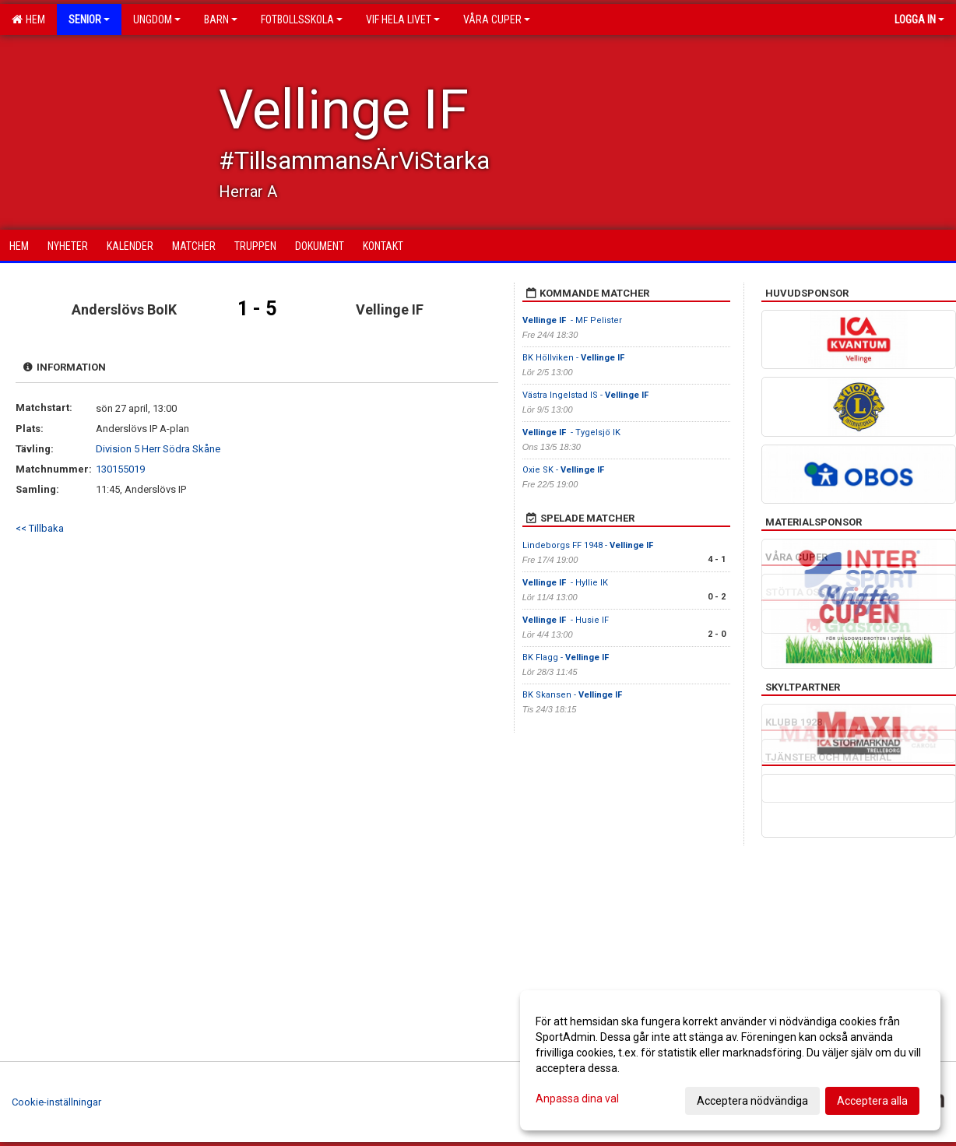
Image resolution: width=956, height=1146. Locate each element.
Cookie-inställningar (56, 1102)
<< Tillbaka (40, 528)
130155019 (120, 469)
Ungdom (157, 19)
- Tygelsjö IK (571, 432)
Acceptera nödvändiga (752, 1101)
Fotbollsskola (302, 19)
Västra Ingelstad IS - (586, 395)
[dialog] (730, 1060)
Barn (220, 19)
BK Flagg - (565, 657)
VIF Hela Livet (403, 19)
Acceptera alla (872, 1101)
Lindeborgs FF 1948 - (588, 545)
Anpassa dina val (577, 1098)
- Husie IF (565, 620)
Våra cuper (496, 19)
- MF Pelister (572, 320)
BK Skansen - (572, 695)
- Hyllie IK (566, 583)
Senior (89, 19)
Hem (28, 19)
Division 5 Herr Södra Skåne (158, 449)
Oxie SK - (564, 470)
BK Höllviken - (574, 358)
